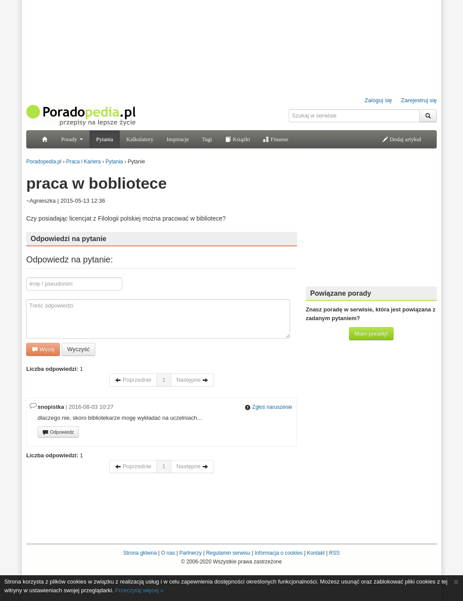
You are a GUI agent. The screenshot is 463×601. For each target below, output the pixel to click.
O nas (168, 553)
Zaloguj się (378, 100)
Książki (237, 139)
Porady (72, 139)
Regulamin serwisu (228, 553)
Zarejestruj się (419, 100)
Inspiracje (177, 139)
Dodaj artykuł (401, 139)
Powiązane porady (340, 293)
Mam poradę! (371, 333)
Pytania (104, 139)
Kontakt (316, 553)
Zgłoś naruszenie (268, 407)
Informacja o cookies (279, 553)
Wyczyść (78, 349)
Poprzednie (133, 379)
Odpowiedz (58, 432)
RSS (334, 553)
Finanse (275, 139)
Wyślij (43, 349)
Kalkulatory (139, 139)
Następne (192, 379)
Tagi (207, 139)
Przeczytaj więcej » (139, 590)
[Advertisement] (371, 225)
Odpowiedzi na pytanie (68, 238)
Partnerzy (190, 553)
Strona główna (140, 553)
